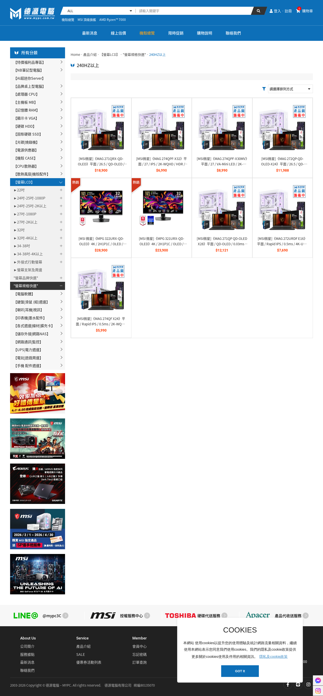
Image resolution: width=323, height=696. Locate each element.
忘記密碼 (139, 654)
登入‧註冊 (281, 10)
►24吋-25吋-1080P (29, 198)
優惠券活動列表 (88, 662)
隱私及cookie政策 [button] (273, 657)
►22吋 (19, 190)
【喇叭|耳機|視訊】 (28, 309)
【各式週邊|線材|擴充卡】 (34, 325)
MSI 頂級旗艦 (87, 19)
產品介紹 (90, 54)
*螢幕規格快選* (25, 285)
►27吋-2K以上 (25, 222)
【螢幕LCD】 (24, 182)
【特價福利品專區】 (29, 62)
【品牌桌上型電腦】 (29, 86)
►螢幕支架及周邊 (27, 269)
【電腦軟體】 (24, 293)
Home (75, 54)
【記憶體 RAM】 (26, 110)
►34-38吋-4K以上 (28, 253)
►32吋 (19, 229)
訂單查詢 (139, 662)
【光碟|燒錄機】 (26, 142)
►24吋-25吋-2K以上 (29, 205)
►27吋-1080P (24, 214)
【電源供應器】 (26, 150)
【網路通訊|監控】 (28, 341)
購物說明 (204, 33)
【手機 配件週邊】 (28, 365)
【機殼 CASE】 (25, 158)
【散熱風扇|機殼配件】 (31, 174)
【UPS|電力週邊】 (28, 349)
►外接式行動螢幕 (27, 262)
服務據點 (27, 654)
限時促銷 (175, 33)
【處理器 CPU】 (26, 94)
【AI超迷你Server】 (29, 78)
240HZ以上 (157, 54)
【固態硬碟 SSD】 (28, 134)
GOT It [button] (240, 671)
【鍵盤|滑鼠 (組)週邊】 (31, 301)
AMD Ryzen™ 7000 (112, 19)
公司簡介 (27, 646)
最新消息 (89, 33)
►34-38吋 (21, 245)
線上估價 (118, 33)
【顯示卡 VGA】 (26, 118)
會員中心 (139, 646)
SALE (80, 654)
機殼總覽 (68, 19)
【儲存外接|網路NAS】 (31, 333)
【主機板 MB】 (25, 102)
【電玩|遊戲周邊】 (28, 357)
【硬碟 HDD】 (24, 126)
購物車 (304, 10)
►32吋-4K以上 (25, 238)
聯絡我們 (233, 33)
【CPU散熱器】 (26, 166)
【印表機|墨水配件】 (30, 317)
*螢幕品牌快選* (25, 277)
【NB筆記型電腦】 (28, 70)
